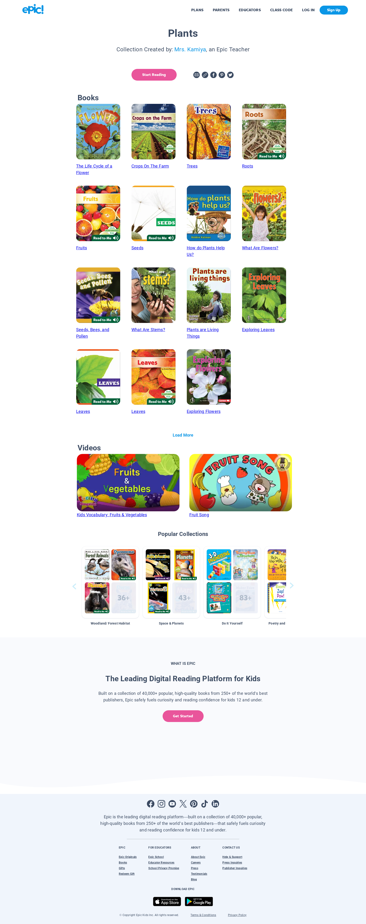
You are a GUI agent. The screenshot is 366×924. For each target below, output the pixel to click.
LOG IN (308, 9)
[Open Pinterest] (194, 804)
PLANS (197, 9)
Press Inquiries (232, 862)
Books (123, 862)
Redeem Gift (127, 873)
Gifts (122, 868)
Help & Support (232, 857)
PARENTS (221, 9)
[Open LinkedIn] (215, 804)
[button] (110, 582)
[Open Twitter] (183, 804)
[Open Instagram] (161, 804)
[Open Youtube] (172, 804)
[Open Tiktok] (204, 804)
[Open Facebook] (150, 804)
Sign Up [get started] (333, 9)
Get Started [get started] (183, 716)
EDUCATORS (250, 9)
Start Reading (154, 74)
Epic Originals (128, 857)
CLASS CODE (281, 9)
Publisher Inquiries (234, 868)
